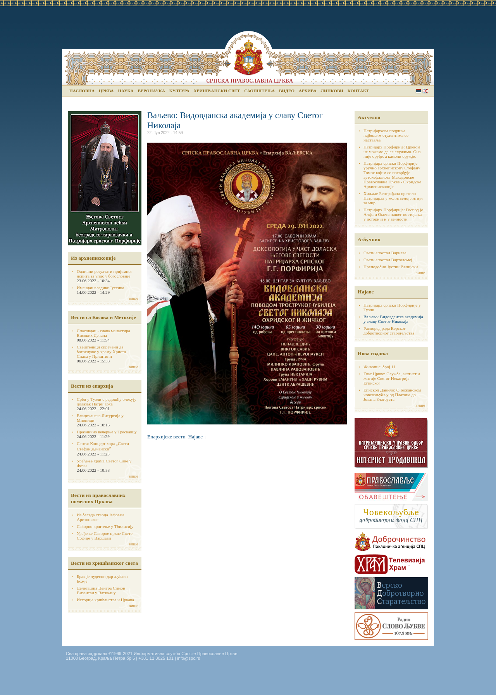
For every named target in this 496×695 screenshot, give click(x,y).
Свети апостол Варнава (384, 252)
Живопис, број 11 (379, 366)
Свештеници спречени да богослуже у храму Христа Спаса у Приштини (101, 352)
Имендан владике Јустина (100, 287)
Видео (286, 90)
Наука (125, 90)
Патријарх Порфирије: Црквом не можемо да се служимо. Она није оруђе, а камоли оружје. (392, 152)
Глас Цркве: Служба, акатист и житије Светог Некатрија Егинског (391, 378)
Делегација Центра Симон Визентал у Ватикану (101, 590)
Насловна (82, 90)
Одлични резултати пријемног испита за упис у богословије (104, 273)
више (133, 298)
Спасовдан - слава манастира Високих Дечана (103, 333)
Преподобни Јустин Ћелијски (390, 266)
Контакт (358, 90)
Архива (308, 90)
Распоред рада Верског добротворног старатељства (388, 330)
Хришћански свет (217, 90)
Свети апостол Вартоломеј (387, 259)
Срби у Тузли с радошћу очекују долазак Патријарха (106, 401)
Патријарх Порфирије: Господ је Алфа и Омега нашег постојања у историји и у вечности (393, 214)
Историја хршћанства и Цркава (105, 599)
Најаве (195, 437)
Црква (106, 90)
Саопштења (259, 90)
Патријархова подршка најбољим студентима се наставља (385, 135)
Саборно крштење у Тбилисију (105, 526)
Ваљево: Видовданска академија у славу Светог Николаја (393, 319)
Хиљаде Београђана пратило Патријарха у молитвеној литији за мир (393, 198)
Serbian (418, 90)
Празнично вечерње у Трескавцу (107, 431)
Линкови (332, 90)
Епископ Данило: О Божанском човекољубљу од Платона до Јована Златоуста (392, 395)
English (425, 90)
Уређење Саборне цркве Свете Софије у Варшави (105, 535)
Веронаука (151, 90)
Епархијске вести (166, 437)
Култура (179, 90)
